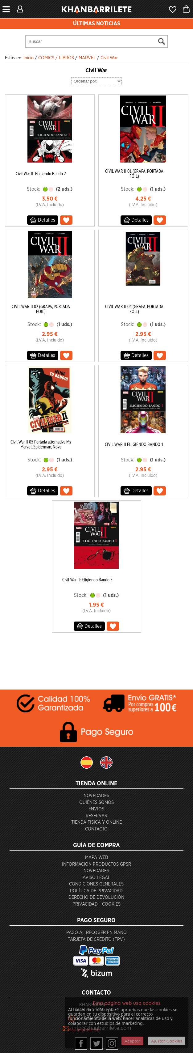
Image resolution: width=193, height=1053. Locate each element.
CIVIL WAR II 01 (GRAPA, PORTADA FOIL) (134, 173)
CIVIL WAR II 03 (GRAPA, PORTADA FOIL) (134, 308)
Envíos (96, 809)
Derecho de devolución (96, 897)
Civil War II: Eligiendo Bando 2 (41, 173)
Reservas (96, 815)
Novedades (96, 795)
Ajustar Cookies (166, 1041)
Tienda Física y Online (96, 822)
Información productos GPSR (96, 864)
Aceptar (132, 1041)
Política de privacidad (96, 891)
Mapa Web (96, 857)
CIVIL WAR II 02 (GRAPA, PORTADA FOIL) (41, 308)
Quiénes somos (96, 802)
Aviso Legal (96, 877)
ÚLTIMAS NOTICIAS (96, 24)
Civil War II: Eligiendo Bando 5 (87, 579)
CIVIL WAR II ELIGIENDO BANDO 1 (134, 444)
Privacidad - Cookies (96, 904)
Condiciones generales (96, 884)
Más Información (84, 1030)
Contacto (96, 829)
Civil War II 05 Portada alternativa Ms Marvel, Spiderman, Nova (40, 444)
